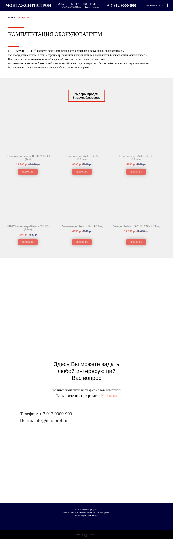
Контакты (92, 6)
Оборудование (71, 6)
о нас (61, 4)
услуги (74, 4)
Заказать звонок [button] (154, 5)
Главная (11, 17)
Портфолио (90, 4)
